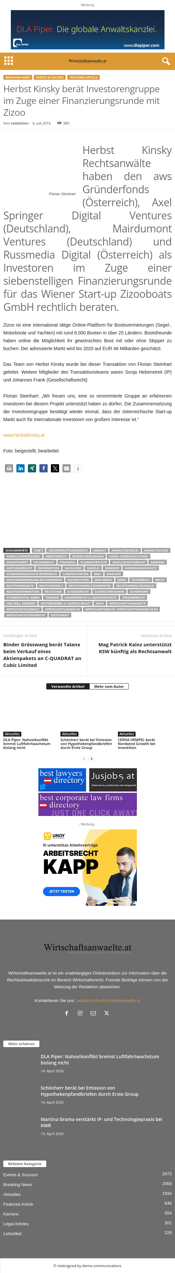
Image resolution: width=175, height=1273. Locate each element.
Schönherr (139, 591)
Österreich (141, 580)
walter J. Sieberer (21, 603)
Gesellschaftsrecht (128, 562)
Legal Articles (16, 1223)
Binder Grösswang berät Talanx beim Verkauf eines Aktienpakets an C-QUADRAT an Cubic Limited (42, 654)
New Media (103, 580)
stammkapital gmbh (23, 597)
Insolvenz (73, 568)
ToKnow (52, 597)
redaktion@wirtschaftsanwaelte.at (109, 1000)
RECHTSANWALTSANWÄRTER (90, 586)
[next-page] (91, 758)
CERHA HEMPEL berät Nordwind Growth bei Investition (137, 743)
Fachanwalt (43, 562)
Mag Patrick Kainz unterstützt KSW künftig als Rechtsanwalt (135, 647)
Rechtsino (53, 591)
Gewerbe (157, 562)
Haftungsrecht (19, 568)
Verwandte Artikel (68, 686)
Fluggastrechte (93, 562)
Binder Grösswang (88, 556)
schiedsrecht (78, 591)
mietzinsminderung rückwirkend (34, 580)
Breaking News (18, 77)
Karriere (112, 568)
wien (100, 603)
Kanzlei (93, 568)
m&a (97, 574)
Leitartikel (12, 1233)
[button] (9, 468)
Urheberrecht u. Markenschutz (91, 597)
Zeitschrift (60, 615)
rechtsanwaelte (20, 586)
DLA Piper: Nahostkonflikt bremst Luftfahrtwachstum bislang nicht (27, 743)
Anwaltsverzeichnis (23, 556)
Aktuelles (12, 734)
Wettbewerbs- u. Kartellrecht (65, 603)
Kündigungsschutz (141, 568)
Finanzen (67, 562)
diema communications (128, 556)
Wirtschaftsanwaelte (127, 603)
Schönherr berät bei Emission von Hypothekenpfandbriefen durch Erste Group (86, 743)
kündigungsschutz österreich (32, 574)
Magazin (114, 574)
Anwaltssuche (156, 550)
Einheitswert (17, 562)
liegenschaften (75, 574)
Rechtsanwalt (51, 586)
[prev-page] (83, 758)
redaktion (20, 123)
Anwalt (99, 550)
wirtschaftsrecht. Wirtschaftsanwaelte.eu (121, 609)
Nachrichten (78, 580)
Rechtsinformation (23, 591)
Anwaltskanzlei (125, 550)
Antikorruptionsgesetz (68, 550)
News (122, 580)
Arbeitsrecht (56, 556)
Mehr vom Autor (109, 686)
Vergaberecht (133, 597)
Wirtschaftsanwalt (23, 609)
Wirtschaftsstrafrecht (26, 615)
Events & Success (49, 77)
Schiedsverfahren (109, 591)
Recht (160, 580)
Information (48, 568)
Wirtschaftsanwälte (62, 609)
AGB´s (38, 550)
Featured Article (83, 77)
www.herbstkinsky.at (24, 435)
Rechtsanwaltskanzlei (135, 586)
